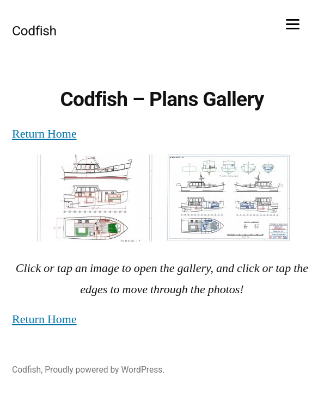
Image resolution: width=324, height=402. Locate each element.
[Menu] (293, 23)
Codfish (34, 31)
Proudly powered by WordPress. (104, 369)
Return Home (44, 133)
